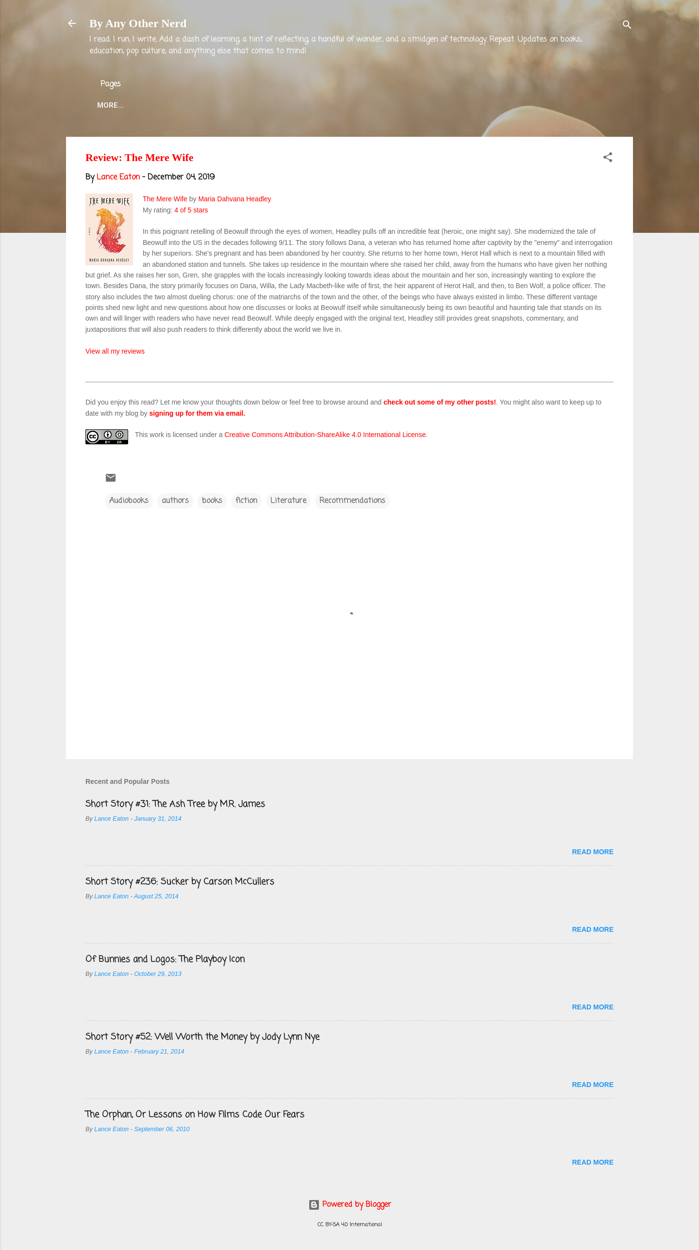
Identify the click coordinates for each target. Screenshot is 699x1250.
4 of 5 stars (191, 210)
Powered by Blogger (349, 1205)
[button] (608, 159)
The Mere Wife (165, 199)
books (212, 501)
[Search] (627, 26)
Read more (593, 852)
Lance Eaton (243, 105)
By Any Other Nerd (137, 23)
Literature (288, 501)
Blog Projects (368, 105)
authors (175, 501)
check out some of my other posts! (439, 402)
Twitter (303, 105)
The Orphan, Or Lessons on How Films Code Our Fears (194, 1114)
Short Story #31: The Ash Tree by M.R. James (175, 804)
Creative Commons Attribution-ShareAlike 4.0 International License (325, 434)
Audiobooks (129, 501)
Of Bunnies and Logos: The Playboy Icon (165, 959)
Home (107, 105)
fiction (246, 501)
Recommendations (352, 501)
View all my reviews (115, 351)
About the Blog (168, 105)
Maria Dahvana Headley (234, 199)
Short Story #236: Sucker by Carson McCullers (179, 882)
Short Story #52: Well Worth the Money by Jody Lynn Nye (202, 1037)
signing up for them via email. (198, 413)
